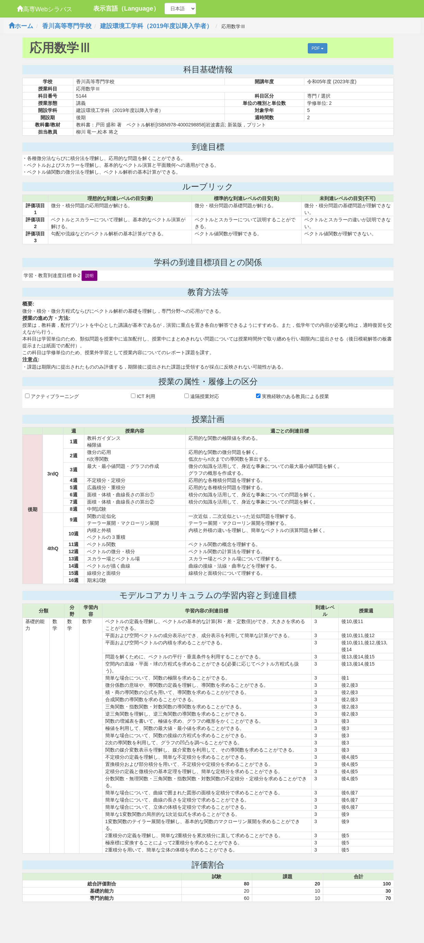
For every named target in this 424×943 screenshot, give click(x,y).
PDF (318, 48)
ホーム (21, 26)
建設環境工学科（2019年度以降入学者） (156, 26)
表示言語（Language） (126, 8)
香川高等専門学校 (67, 26)
